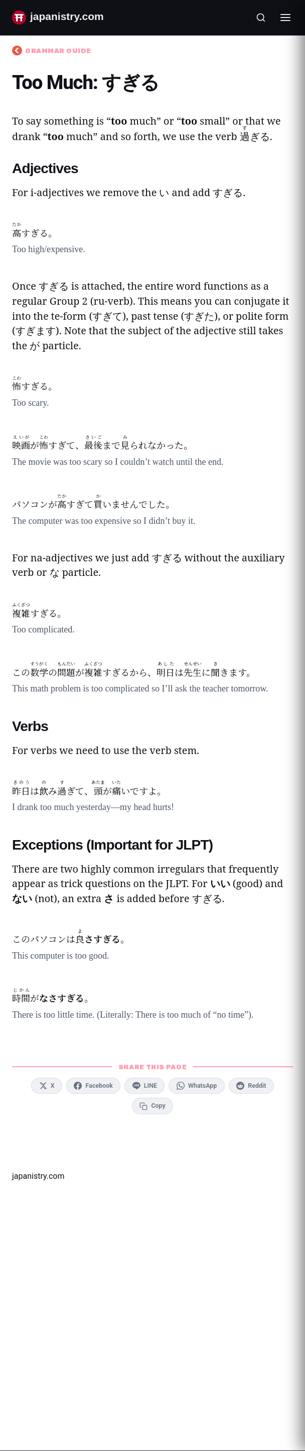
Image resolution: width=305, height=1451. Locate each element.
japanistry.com (38, 1176)
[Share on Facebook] (93, 1086)
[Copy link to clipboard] (152, 1106)
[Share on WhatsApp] (196, 1086)
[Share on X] (46, 1086)
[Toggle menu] (285, 17)
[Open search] (261, 18)
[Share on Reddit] (251, 1086)
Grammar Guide (51, 51)
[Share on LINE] (144, 1086)
